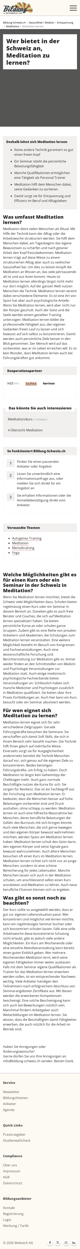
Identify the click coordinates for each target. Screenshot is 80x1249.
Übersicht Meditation (25, 430)
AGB (6, 1177)
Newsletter (11, 1092)
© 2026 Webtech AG (18, 1243)
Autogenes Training (27, 538)
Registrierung (13, 1214)
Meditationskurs (27, 419)
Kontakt (9, 1208)
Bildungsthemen (15, 1098)
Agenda (8, 1110)
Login (7, 1220)
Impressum (11, 1171)
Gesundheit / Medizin (41, 22)
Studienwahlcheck (16, 1140)
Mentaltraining (23, 548)
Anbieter (9, 1104)
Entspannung (65, 22)
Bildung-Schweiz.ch (14, 22)
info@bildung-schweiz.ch (21, 1061)
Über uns (10, 1165)
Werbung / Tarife (16, 1226)
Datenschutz (12, 1183)
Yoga (15, 552)
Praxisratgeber (14, 1134)
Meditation (12, 26)
